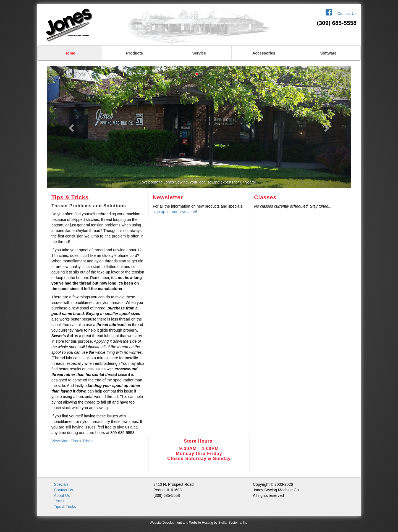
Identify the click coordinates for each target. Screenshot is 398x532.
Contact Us (347, 13)
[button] (70, 127)
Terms (59, 501)
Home (69, 53)
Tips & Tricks (70, 197)
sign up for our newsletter (174, 212)
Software (328, 53)
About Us (62, 495)
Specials (61, 484)
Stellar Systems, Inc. (233, 523)
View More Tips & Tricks (72, 441)
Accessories (263, 53)
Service (199, 53)
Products (134, 53)
